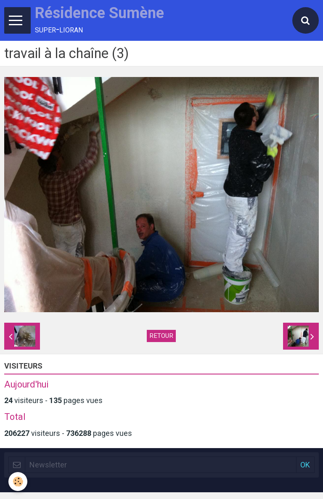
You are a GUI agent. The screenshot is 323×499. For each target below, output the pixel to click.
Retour (161, 336)
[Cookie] (17, 481)
